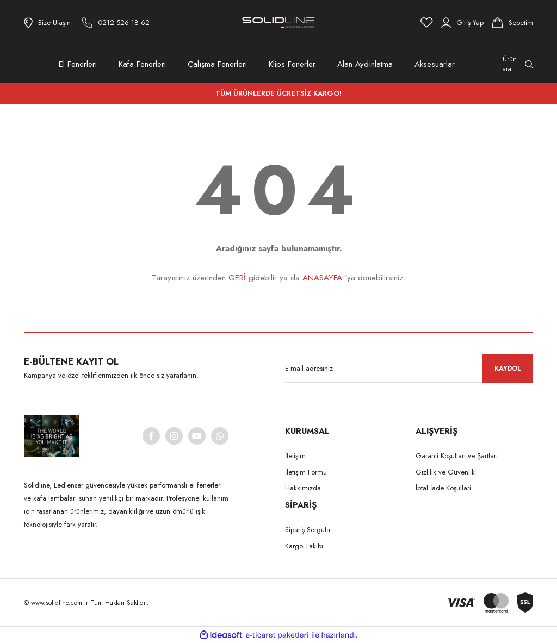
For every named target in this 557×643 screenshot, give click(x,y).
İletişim (295, 456)
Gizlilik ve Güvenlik (445, 472)
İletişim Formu (306, 472)
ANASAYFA (322, 278)
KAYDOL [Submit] (507, 368)
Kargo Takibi (304, 546)
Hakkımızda (303, 488)
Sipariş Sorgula (307, 530)
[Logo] (278, 22)
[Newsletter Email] (409, 368)
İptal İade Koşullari (443, 488)
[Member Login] (462, 23)
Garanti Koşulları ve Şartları (457, 456)
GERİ (237, 278)
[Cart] (512, 23)
